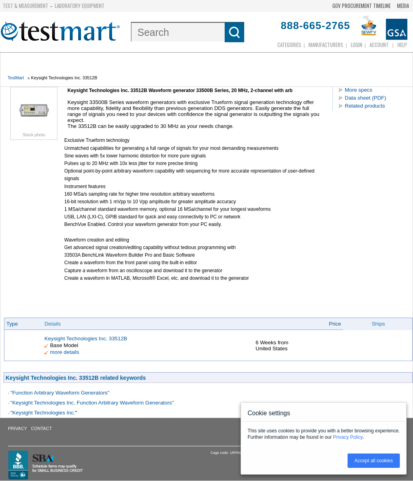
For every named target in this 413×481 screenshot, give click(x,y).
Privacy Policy (348, 437)
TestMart (16, 77)
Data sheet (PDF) (365, 98)
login (356, 45)
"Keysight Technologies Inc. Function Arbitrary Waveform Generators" (92, 403)
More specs (358, 90)
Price (335, 324)
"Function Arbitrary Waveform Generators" (59, 393)
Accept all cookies (373, 460)
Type (12, 324)
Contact (41, 428)
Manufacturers (325, 45)
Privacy (17, 428)
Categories (289, 45)
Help (402, 45)
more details (64, 352)
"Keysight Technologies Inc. (42, 413)
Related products (365, 106)
